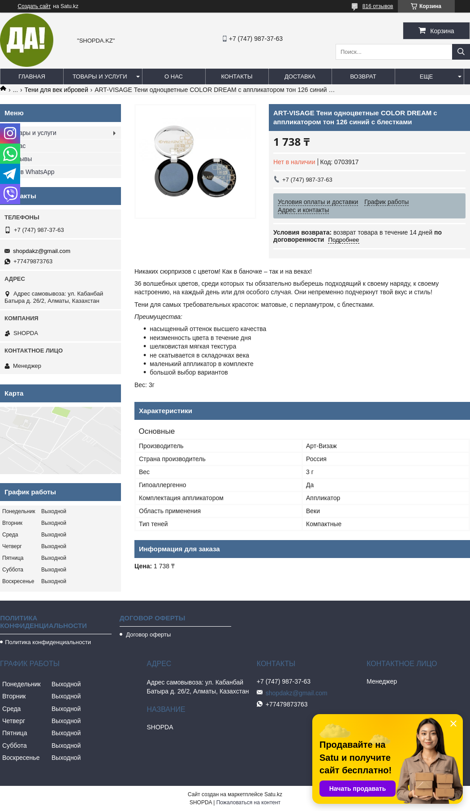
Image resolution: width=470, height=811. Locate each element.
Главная (31, 76)
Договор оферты (148, 634)
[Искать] (461, 52)
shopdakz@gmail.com (41, 251)
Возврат (363, 76)
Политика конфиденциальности (48, 642)
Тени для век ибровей (56, 89)
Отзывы (20, 158)
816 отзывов (377, 6)
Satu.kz (273, 794)
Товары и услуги (100, 76)
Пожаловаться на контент (248, 802)
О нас (173, 76)
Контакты (236, 76)
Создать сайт (34, 6)
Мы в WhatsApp (32, 171)
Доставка (300, 76)
